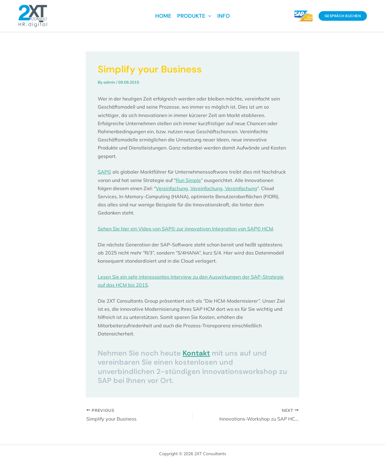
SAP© (104, 172)
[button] (343, 16)
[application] (208, 15)
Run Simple (188, 180)
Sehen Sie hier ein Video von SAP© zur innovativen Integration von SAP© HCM (185, 229)
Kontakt (196, 353)
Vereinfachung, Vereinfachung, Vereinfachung (206, 188)
